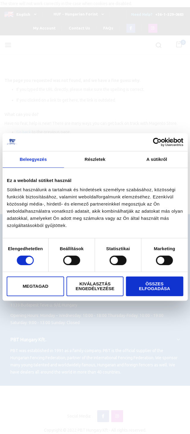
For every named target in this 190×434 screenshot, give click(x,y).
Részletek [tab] (94, 159)
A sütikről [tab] (156, 159)
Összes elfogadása (154, 286)
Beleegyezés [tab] (33, 159)
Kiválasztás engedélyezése (95, 286)
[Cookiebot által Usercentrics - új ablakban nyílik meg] (157, 142)
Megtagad (35, 286)
